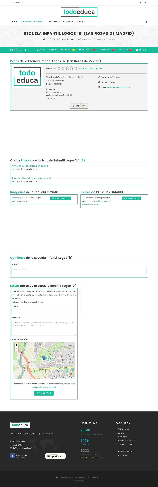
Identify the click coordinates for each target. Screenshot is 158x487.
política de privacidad (46, 387)
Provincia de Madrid (66, 39)
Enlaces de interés (125, 451)
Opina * (15, 264)
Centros (53, 39)
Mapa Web (122, 455)
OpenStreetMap (69, 378)
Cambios (15, 318)
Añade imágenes (18, 197)
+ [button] (16, 345)
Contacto (122, 433)
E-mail (14, 306)
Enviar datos (44, 393)
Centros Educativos (91, 434)
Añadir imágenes (60, 198)
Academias (85, 444)
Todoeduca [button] (17, 2)
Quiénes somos (124, 429)
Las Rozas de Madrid (85, 39)
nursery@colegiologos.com (118, 87)
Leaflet (60, 378)
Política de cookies (125, 444)
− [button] (16, 349)
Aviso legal (122, 437)
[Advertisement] (79, 134)
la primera (90, 68)
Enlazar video (131, 198)
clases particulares (91, 455)
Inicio (45, 39)
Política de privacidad (126, 440)
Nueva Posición (19, 339)
